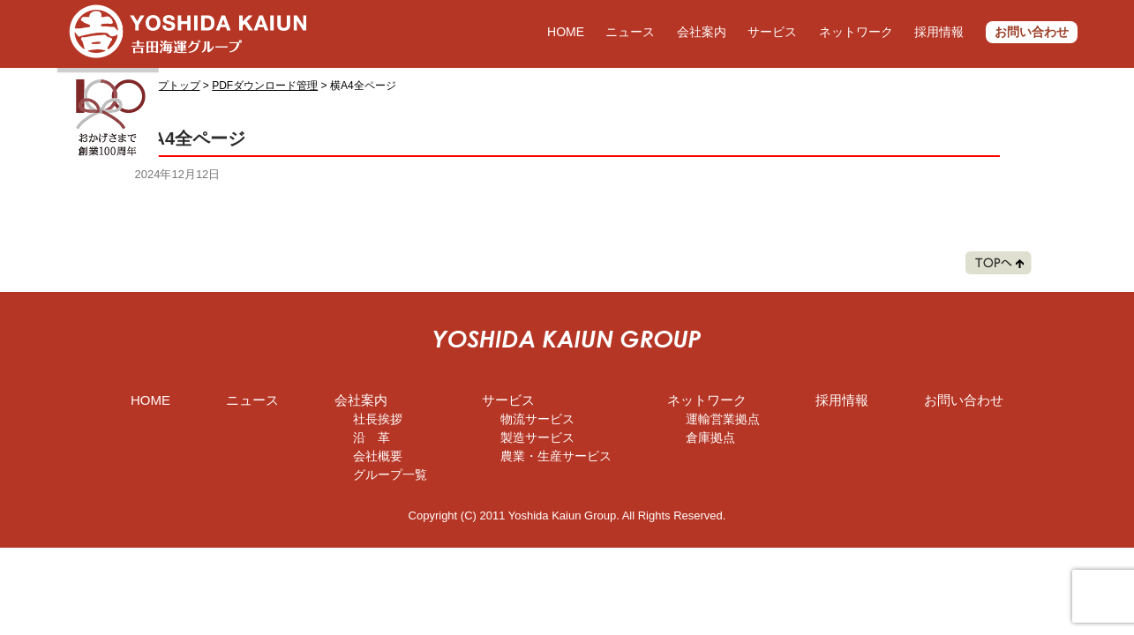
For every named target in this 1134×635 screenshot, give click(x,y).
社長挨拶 (377, 419)
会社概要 (377, 456)
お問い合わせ (1032, 32)
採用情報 (939, 32)
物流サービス (537, 419)
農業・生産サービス (556, 456)
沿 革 (371, 437)
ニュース (630, 32)
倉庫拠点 (710, 437)
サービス (772, 32)
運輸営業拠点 (723, 419)
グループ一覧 (390, 474)
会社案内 (701, 32)
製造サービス (537, 437)
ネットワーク (856, 32)
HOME (565, 32)
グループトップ (163, 85)
